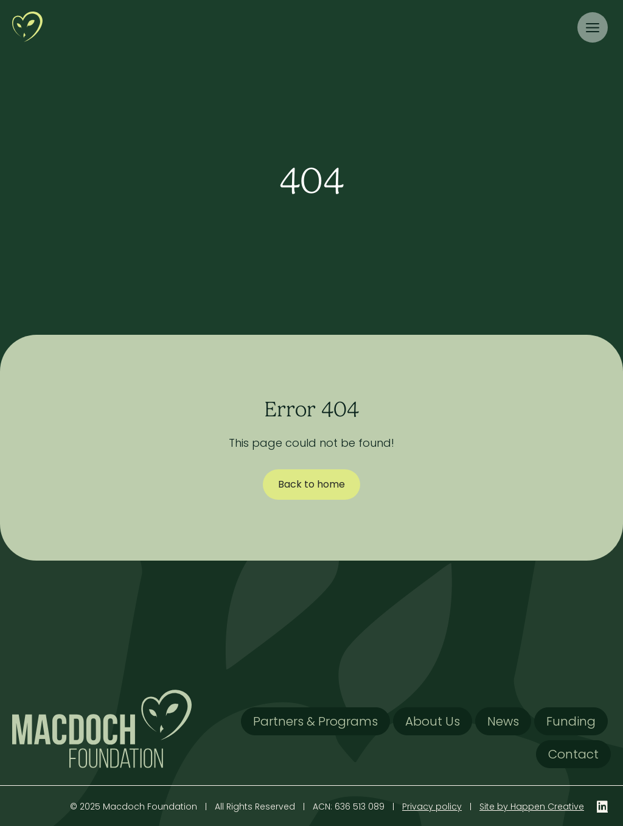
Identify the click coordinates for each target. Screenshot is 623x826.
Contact (573, 754)
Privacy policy (432, 806)
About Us (432, 721)
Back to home (311, 484)
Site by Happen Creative (531, 806)
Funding (571, 721)
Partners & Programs (315, 721)
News (503, 721)
